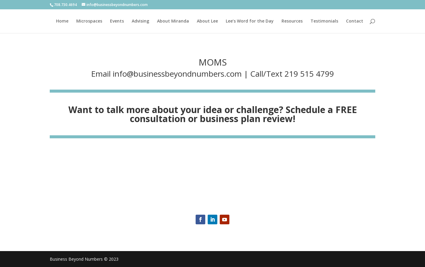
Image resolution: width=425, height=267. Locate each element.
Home (62, 21)
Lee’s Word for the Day (250, 21)
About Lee (207, 21)
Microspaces (89, 21)
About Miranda (173, 21)
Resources (292, 21)
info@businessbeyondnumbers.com (177, 73)
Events (117, 21)
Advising (140, 21)
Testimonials (324, 21)
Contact (354, 21)
